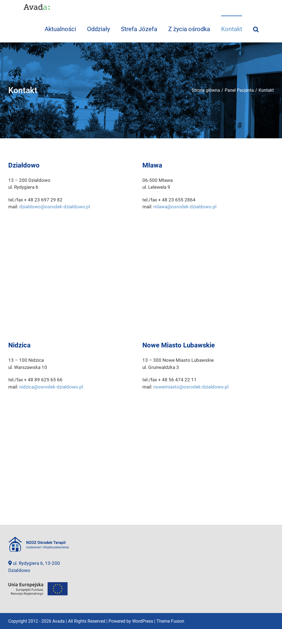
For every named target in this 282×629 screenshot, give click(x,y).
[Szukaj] (256, 28)
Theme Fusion (170, 621)
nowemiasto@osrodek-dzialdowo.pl (191, 387)
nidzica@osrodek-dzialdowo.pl (51, 387)
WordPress (142, 621)
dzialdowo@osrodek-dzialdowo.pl (54, 206)
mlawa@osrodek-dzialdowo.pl (184, 206)
